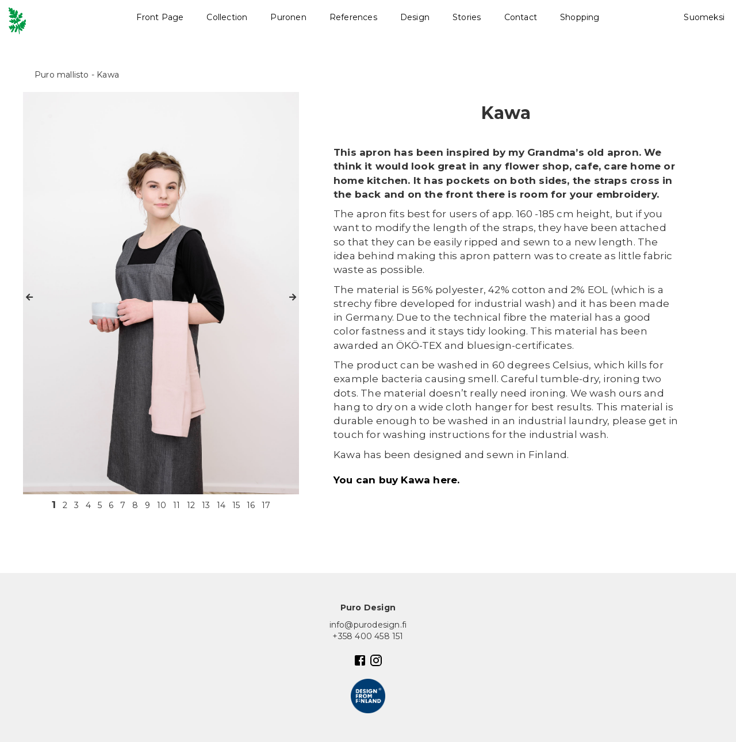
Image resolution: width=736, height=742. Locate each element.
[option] (161, 293)
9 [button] (147, 505)
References (353, 17)
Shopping (580, 17)
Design (415, 17)
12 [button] (191, 505)
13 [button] (206, 505)
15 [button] (236, 505)
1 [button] (54, 504)
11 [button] (176, 505)
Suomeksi (704, 17)
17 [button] (266, 505)
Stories (467, 17)
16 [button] (251, 505)
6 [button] (111, 505)
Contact (520, 17)
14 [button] (221, 505)
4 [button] (88, 505)
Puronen (288, 17)
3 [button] (76, 505)
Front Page (159, 17)
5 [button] (100, 505)
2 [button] (65, 505)
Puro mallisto (61, 75)
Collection (226, 17)
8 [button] (135, 505)
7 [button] (122, 505)
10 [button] (161, 505)
